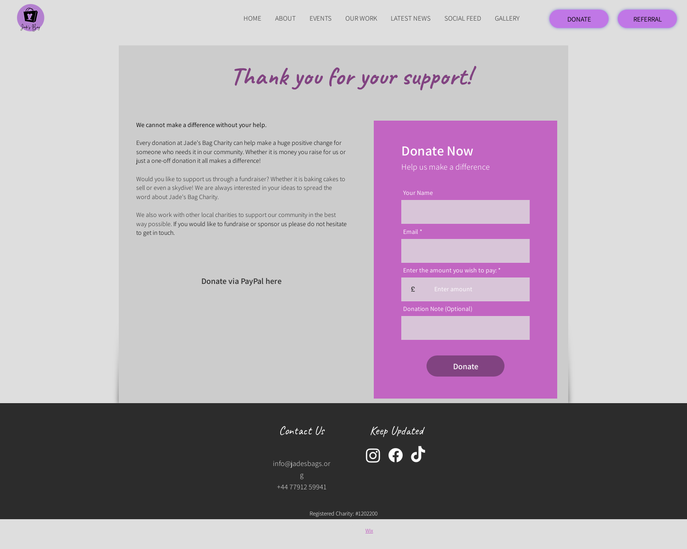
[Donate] (465, 366)
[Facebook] (395, 455)
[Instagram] (373, 455)
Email (410, 231)
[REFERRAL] (647, 19)
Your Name (418, 192)
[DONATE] (579, 19)
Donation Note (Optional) (437, 308)
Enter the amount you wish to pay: (450, 270)
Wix (369, 530)
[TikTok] (418, 455)
